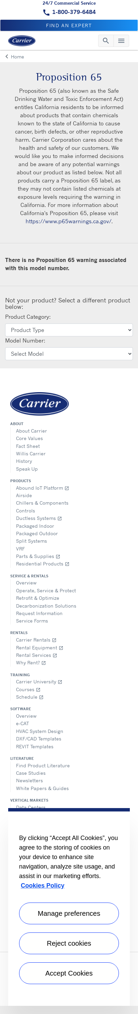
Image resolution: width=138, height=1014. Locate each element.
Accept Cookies (69, 973)
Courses (28, 689)
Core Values (29, 438)
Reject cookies (69, 943)
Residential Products (43, 563)
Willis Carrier (31, 453)
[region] (69, 907)
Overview (26, 582)
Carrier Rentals (36, 640)
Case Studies (31, 773)
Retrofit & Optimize (37, 598)
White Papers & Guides (42, 788)
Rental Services (36, 655)
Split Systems (31, 541)
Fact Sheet (28, 446)
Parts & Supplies (38, 556)
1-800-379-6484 (74, 11)
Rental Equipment (39, 647)
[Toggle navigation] (106, 41)
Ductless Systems (39, 518)
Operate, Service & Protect (46, 590)
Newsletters (29, 780)
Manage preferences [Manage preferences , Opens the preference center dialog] (69, 913)
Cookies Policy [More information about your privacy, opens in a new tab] (42, 885)
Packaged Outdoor (37, 533)
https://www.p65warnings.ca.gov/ (68, 221)
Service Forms (32, 621)
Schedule (30, 697)
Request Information (39, 613)
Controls (25, 510)
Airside (24, 495)
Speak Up (27, 469)
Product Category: (28, 316)
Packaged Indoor (35, 526)
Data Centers (31, 807)
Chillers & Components (42, 503)
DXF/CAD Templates (38, 738)
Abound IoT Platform (42, 488)
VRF (20, 549)
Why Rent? (31, 662)
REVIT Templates (34, 746)
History (24, 461)
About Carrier (31, 431)
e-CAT (22, 723)
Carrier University (39, 681)
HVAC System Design (39, 731)
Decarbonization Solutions (46, 606)
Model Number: (25, 340)
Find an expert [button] (69, 25)
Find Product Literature (43, 765)
